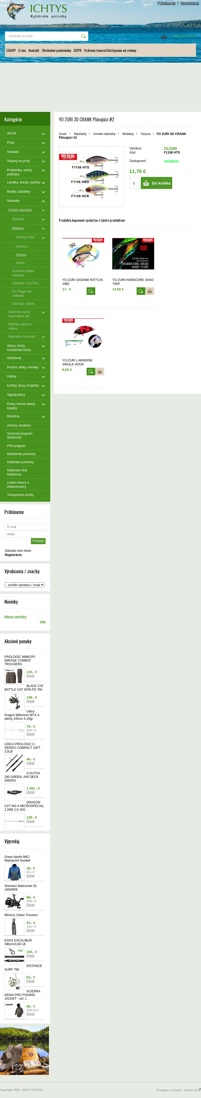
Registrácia (190, 3)
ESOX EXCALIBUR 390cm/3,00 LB (18, 942)
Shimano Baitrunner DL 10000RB (20, 887)
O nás (22, 50)
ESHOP (11, 50)
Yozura (145, 134)
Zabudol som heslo (18, 551)
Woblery (128, 134)
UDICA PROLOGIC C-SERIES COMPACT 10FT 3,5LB (22, 747)
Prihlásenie (167, 3)
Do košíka (161, 183)
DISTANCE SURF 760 (23, 967)
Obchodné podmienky (56, 50)
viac (43, 622)
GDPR (77, 50)
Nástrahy (80, 134)
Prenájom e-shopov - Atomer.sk (179, 1090)
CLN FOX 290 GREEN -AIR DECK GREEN (22, 776)
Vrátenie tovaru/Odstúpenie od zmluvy (110, 50)
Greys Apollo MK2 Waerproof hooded (17, 858)
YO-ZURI (170, 148)
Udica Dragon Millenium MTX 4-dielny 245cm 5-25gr (22, 715)
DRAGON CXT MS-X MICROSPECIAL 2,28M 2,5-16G (24, 806)
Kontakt (34, 50)
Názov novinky (15, 617)
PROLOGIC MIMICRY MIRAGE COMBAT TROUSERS (19, 660)
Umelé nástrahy (104, 134)
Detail (30, 676)
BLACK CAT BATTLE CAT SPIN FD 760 (24, 687)
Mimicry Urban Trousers (21, 915)
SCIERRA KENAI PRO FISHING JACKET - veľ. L (22, 994)
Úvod (62, 134)
